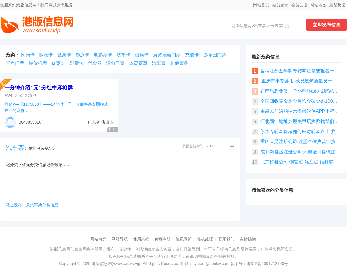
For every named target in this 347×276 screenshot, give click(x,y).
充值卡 (192, 54)
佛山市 (107, 122)
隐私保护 (184, 239)
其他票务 (179, 63)
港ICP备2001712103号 (267, 263)
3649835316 (30, 122)
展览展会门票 (167, 54)
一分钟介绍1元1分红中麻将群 (38, 88)
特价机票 (38, 63)
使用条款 (141, 239)
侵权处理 (205, 239)
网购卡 (28, 54)
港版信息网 (241, 25)
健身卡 (64, 54)
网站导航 (120, 239)
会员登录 (280, 5)
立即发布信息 (326, 24)
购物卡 (46, 54)
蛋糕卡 (142, 54)
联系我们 (226, 239)
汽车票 (260, 25)
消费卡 (77, 63)
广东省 (94, 122)
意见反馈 (337, 5)
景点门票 (15, 63)
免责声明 (162, 239)
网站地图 (318, 5)
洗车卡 (123, 54)
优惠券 (58, 63)
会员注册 (299, 5)
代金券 (95, 63)
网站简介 (98, 239)
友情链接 (248, 239)
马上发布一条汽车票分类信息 (32, 205)
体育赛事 (138, 63)
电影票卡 (103, 54)
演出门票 (115, 63)
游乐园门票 (214, 54)
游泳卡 (82, 54)
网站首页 (261, 5)
